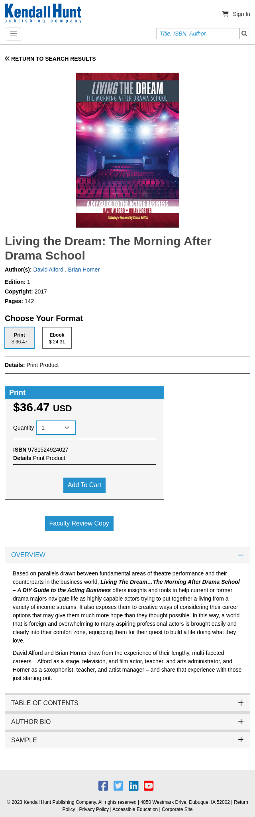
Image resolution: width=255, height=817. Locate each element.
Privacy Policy (94, 809)
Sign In (241, 14)
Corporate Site (177, 809)
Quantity (23, 427)
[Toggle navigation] (13, 34)
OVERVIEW (127, 554)
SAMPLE (127, 740)
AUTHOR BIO (127, 721)
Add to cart (84, 485)
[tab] (19, 337)
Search (244, 33)
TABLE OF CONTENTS (127, 703)
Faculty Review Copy (79, 523)
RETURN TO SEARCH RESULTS (50, 59)
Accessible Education (135, 809)
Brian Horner (84, 269)
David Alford (47, 269)
